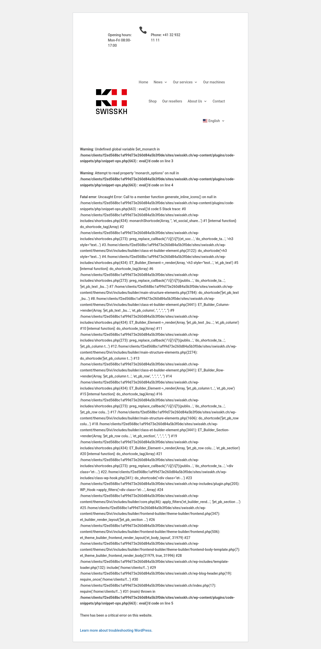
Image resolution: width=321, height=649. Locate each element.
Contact (219, 101)
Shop (153, 101)
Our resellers (172, 101)
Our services (183, 82)
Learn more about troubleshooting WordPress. (116, 630)
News (158, 82)
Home (143, 82)
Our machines (214, 82)
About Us (195, 101)
